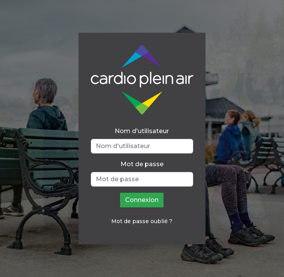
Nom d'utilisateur (142, 131)
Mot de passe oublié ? (141, 221)
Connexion (142, 200)
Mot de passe (142, 164)
